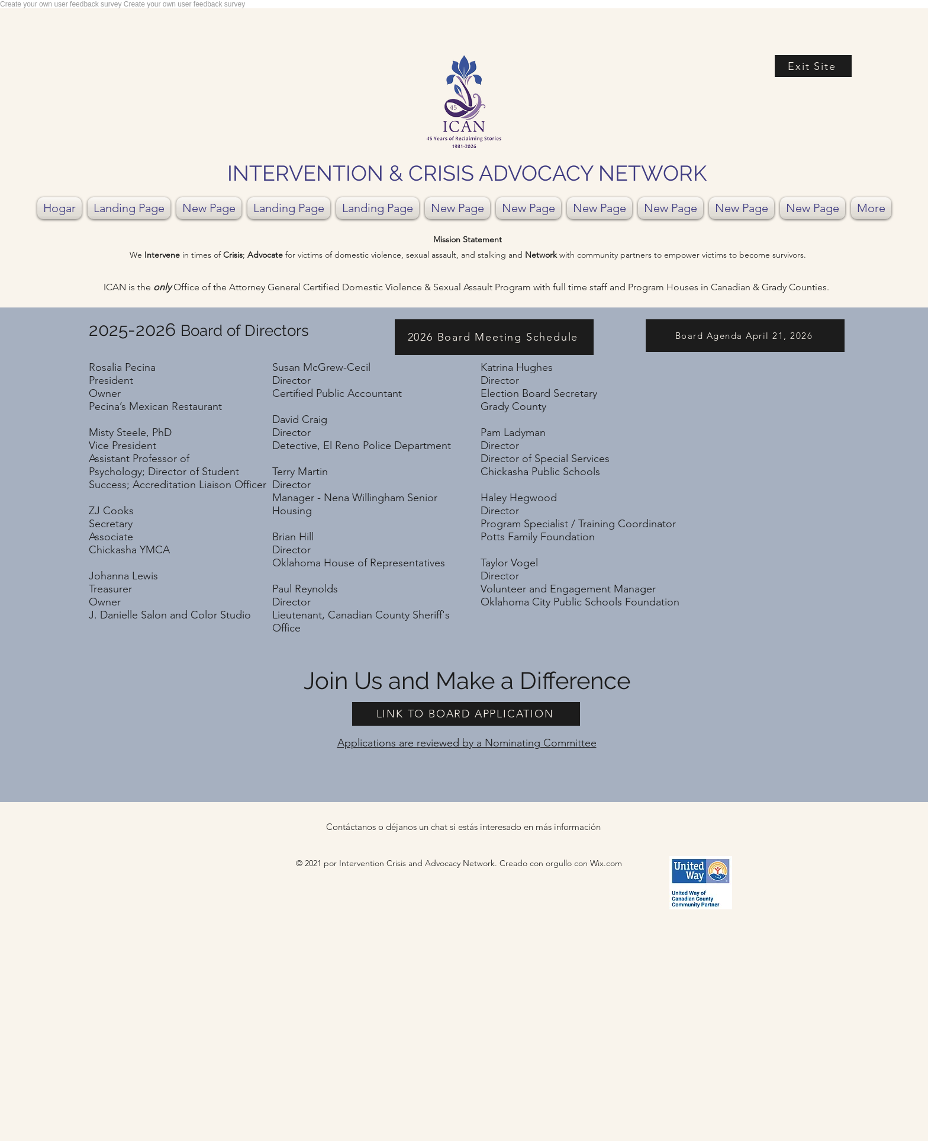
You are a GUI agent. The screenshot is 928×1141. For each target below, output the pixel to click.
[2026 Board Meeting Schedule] (494, 337)
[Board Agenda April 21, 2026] (745, 335)
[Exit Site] (813, 66)
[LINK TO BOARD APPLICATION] (466, 714)
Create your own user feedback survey (62, 4)
